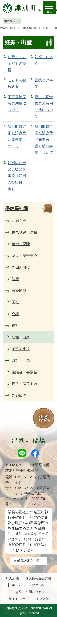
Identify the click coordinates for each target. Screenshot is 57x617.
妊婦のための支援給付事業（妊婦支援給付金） (17, 176)
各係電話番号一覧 (27, 561)
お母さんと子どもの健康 (17, 63)
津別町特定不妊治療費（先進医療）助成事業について (44, 140)
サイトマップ (18, 599)
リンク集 (42, 599)
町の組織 (12, 578)
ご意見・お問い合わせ (28, 592)
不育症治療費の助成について (17, 103)
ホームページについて (28, 585)
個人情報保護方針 (38, 578)
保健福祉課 (29, 28)
